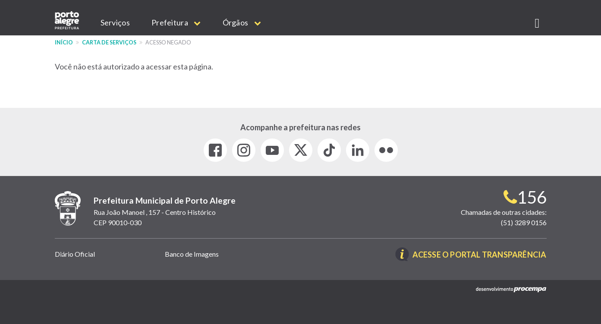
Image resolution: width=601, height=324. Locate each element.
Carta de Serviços (109, 42)
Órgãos (242, 22)
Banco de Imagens (192, 254)
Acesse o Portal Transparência (479, 255)
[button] (537, 21)
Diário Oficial (75, 254)
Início (64, 42)
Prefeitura (176, 22)
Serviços (115, 22)
